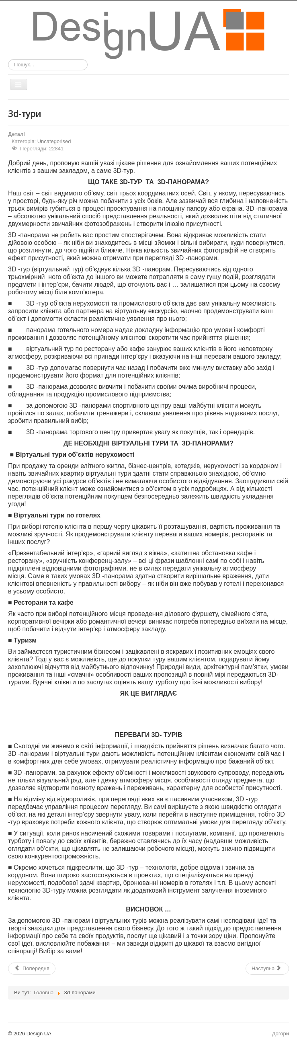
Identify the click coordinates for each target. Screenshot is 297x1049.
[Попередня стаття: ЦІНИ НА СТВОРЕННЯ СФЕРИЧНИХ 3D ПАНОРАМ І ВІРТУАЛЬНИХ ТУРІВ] (31, 969)
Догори (280, 1034)
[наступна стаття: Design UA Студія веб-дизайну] (267, 969)
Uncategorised (54, 141)
